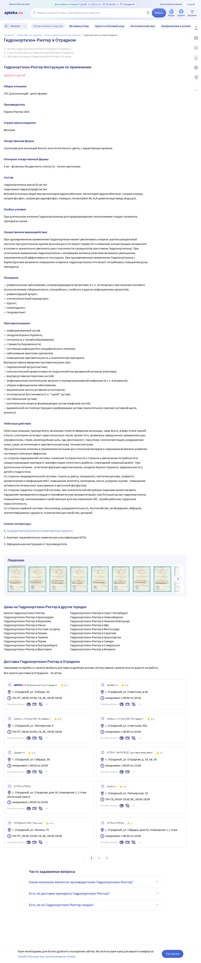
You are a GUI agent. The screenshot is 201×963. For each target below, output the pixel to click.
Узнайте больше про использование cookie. (47, 958)
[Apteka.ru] (17, 13)
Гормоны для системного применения (62, 35)
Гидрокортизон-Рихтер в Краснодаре (29, 617)
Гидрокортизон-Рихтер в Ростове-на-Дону (32, 629)
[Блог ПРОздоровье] (195, 48)
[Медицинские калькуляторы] (195, 58)
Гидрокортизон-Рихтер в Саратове (93, 633)
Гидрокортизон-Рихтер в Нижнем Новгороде (100, 621)
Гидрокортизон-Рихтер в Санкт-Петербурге (99, 613)
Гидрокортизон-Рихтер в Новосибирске (96, 617)
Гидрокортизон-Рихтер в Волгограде (95, 629)
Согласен (172, 956)
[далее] (178, 579)
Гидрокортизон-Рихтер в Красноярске (95, 637)
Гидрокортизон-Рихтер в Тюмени (26, 637)
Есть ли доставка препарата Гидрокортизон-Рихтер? (94, 893)
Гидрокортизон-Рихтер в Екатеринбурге (30, 645)
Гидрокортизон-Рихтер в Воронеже (27, 621)
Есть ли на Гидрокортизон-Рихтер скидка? (94, 904)
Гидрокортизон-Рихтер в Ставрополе (95, 645)
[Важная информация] (195, 68)
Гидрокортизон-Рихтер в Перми (25, 641)
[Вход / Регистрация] (195, 28)
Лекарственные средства (29, 35)
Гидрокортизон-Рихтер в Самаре (92, 641)
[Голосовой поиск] (148, 13)
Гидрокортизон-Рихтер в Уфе (89, 625)
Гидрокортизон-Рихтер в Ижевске (92, 649)
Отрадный (9, 35)
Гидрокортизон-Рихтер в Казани (25, 633)
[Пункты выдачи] (195, 77)
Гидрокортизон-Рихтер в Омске (25, 625)
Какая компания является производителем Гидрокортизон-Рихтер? (94, 882)
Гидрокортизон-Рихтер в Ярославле (28, 649)
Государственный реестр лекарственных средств (39, 531)
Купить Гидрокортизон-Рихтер (24, 613)
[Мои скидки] (195, 38)
